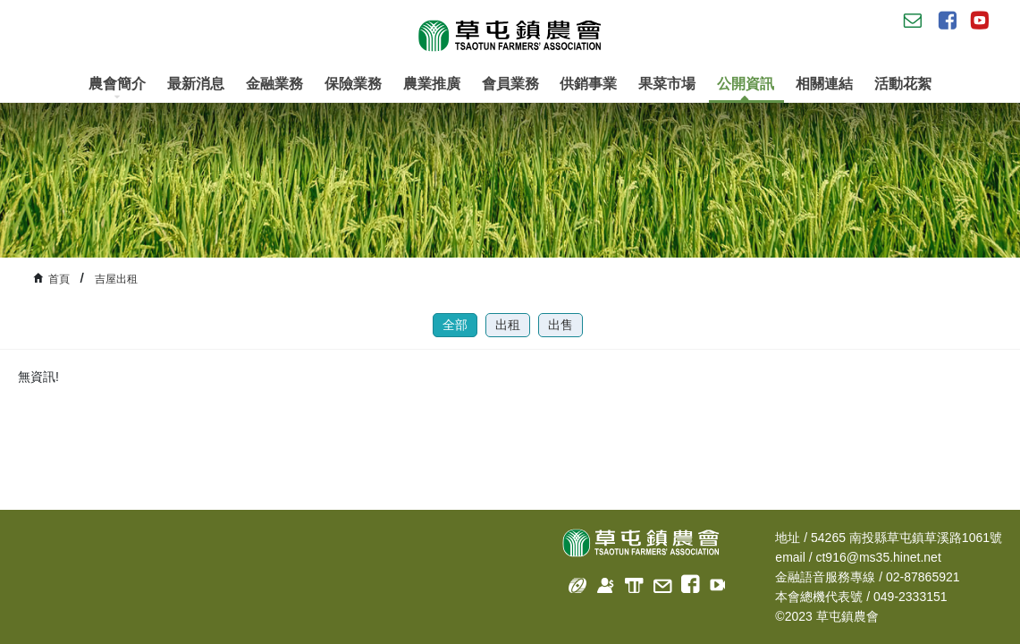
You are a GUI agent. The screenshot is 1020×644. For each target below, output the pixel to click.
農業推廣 (431, 83)
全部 (455, 325)
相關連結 (824, 83)
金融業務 (274, 83)
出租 (507, 325)
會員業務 (510, 83)
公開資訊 (745, 89)
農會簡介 (117, 88)
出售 (560, 325)
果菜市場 (666, 83)
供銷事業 (588, 83)
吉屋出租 (116, 279)
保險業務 (353, 83)
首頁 (59, 279)
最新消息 (195, 83)
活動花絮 (902, 83)
